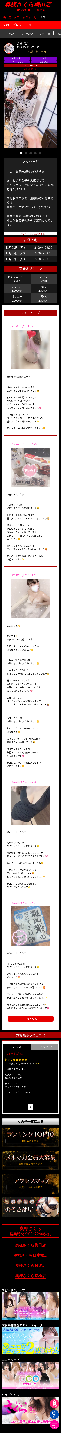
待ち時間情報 (27, 33)
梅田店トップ (11, 17)
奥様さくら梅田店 (30, 4)
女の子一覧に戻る (31, 1120)
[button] (21, 153)
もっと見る (30, 1019)
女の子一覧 (29, 17)
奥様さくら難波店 (30, 1264)
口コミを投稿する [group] (44, 1046)
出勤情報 (10, 33)
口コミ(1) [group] (17, 1046)
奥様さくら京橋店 (30, 1274)
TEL (54, 1414)
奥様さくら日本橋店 (31, 1254)
